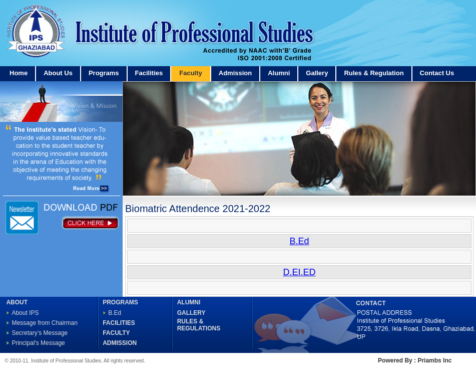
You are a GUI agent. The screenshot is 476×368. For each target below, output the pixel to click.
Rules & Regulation (373, 73)
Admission (235, 73)
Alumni (279, 73)
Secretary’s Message (40, 332)
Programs (104, 73)
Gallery (317, 73)
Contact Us (437, 73)
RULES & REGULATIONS (198, 325)
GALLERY (191, 312)
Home (19, 73)
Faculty (190, 73)
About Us (58, 73)
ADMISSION (120, 342)
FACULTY (116, 332)
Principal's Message (38, 342)
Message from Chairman (44, 322)
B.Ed (114, 312)
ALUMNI (189, 302)
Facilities (149, 73)
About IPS (25, 312)
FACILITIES (119, 322)
